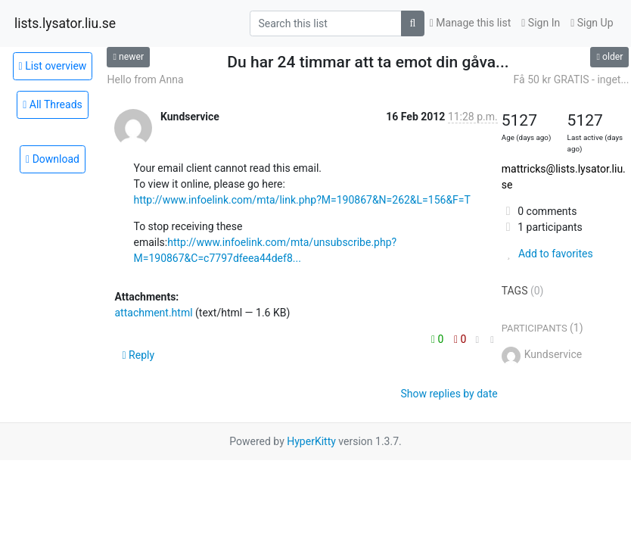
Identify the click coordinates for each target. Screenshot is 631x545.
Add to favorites (547, 254)
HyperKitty (311, 441)
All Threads (52, 104)
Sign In (540, 23)
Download (52, 159)
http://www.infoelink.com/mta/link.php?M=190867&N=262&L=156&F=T (301, 200)
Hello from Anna (145, 79)
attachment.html (153, 313)
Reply (138, 355)
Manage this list (470, 23)
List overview (53, 66)
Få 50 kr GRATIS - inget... (571, 79)
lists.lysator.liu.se (65, 23)
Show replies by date (449, 394)
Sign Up (591, 23)
